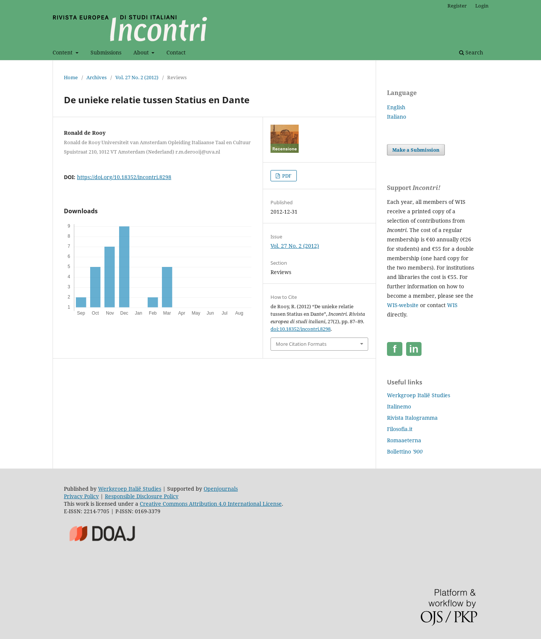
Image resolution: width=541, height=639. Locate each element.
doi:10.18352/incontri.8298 (300, 329)
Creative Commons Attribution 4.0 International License (211, 503)
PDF (286, 175)
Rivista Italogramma (412, 417)
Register (457, 5)
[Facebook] (394, 349)
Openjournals (221, 488)
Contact (176, 52)
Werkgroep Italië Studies (418, 395)
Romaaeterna (404, 440)
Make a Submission (416, 149)
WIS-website (403, 305)
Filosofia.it (400, 429)
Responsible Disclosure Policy (141, 496)
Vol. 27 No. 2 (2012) (137, 77)
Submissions (106, 52)
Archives (96, 77)
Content (63, 52)
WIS (452, 305)
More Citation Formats (301, 344)
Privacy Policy (81, 496)
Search (471, 52)
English (396, 107)
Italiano (396, 116)
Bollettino (405, 451)
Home (71, 77)
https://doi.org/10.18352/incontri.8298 (124, 177)
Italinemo (399, 406)
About (141, 52)
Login (481, 5)
